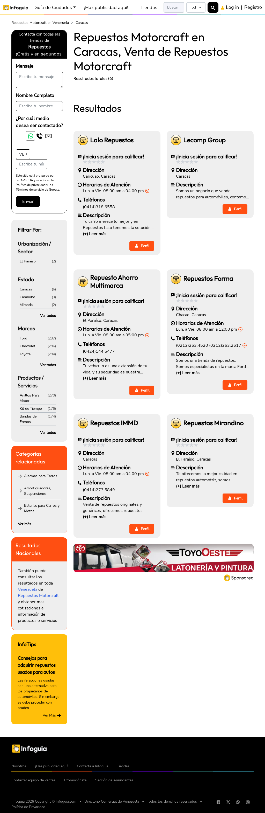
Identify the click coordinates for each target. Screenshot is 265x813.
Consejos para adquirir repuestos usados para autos (37, 665)
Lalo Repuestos (112, 213)
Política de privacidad (31, 185)
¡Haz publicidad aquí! (106, 7)
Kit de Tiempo (31, 408)
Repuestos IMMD (114, 496)
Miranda (26, 304)
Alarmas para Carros (40, 476)
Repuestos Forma (208, 351)
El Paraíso (28, 261)
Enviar (28, 201)
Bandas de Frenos (28, 419)
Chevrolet (27, 346)
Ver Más (24, 524)
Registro (253, 7)
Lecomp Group (204, 213)
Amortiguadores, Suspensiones (37, 491)
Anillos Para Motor (29, 398)
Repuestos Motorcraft (38, 596)
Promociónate (75, 780)
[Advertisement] (163, 124)
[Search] (174, 7)
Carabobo (27, 297)
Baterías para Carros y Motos (42, 508)
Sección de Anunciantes (114, 780)
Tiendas (149, 7)
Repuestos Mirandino (213, 496)
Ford (23, 338)
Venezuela (27, 589)
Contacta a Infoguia (92, 766)
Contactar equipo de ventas (33, 780)
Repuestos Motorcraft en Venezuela (40, 22)
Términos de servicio (30, 189)
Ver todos (48, 315)
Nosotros (18, 766)
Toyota (25, 354)
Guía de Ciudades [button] (53, 7)
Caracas (26, 289)
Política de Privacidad (28, 806)
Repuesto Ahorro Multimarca (114, 354)
